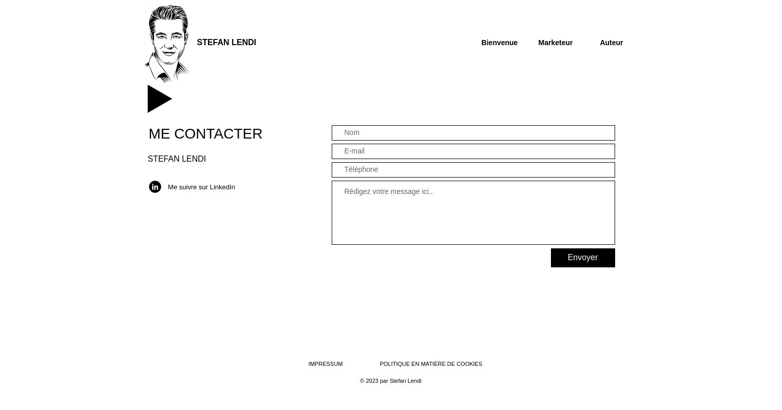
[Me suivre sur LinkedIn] (202, 187)
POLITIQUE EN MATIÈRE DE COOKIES (432, 364)
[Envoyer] (583, 257)
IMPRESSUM (326, 364)
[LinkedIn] (155, 187)
